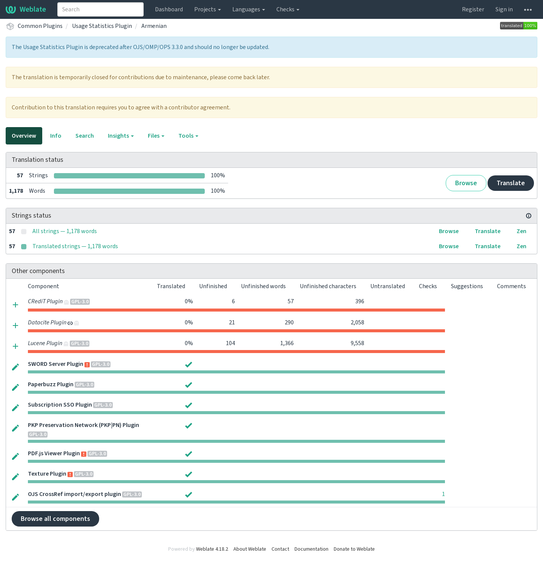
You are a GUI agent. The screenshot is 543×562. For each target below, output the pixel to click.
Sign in (504, 9)
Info (55, 136)
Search (84, 136)
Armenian (154, 26)
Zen (521, 231)
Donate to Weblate (354, 549)
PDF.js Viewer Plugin (54, 453)
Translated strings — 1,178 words (75, 246)
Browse (466, 183)
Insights (121, 136)
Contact (280, 549)
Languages (248, 9)
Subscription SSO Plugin (60, 405)
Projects (207, 9)
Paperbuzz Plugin (51, 384)
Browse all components (55, 519)
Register (473, 9)
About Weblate (249, 549)
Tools (188, 136)
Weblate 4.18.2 (212, 549)
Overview (24, 136)
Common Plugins (40, 26)
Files (156, 136)
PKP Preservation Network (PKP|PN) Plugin (83, 425)
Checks (287, 9)
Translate (511, 183)
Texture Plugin (47, 474)
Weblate (26, 9)
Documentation (311, 549)
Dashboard (169, 9)
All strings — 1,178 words (64, 231)
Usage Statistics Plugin (102, 26)
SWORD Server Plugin (55, 364)
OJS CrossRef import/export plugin (74, 494)
